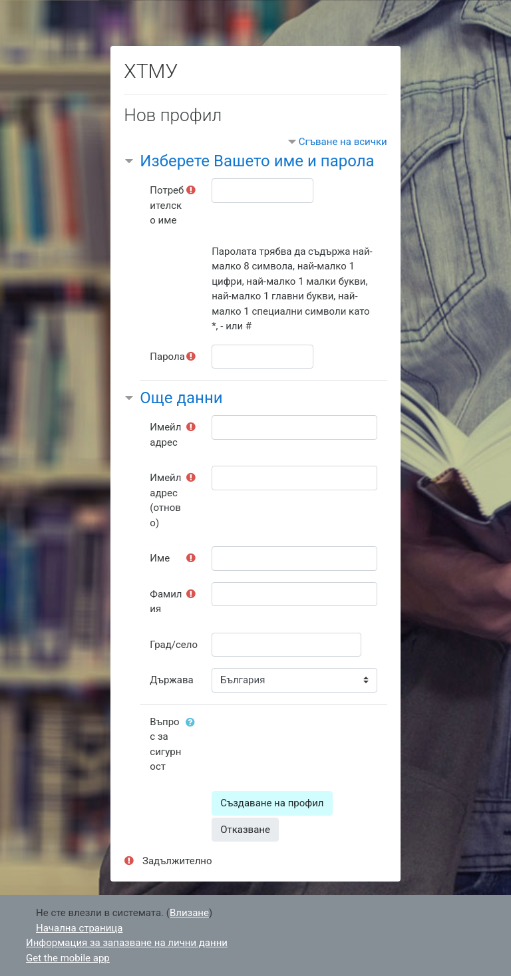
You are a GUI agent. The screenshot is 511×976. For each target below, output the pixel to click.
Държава (171, 680)
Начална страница (79, 928)
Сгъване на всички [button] (343, 142)
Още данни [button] (181, 398)
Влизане (189, 913)
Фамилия (166, 601)
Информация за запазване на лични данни (127, 943)
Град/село (174, 645)
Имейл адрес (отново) (165, 500)
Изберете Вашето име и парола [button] (257, 161)
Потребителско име (167, 205)
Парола (167, 357)
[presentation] (313, 736)
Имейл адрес (165, 434)
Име (160, 558)
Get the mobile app (68, 958)
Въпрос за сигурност (165, 744)
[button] (193, 723)
